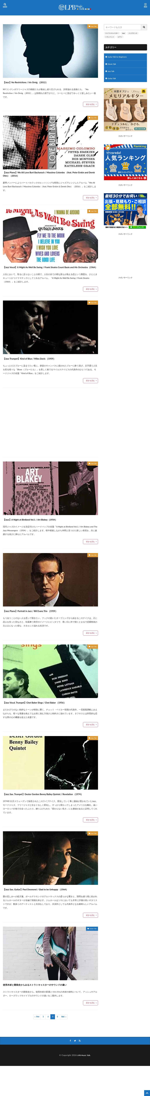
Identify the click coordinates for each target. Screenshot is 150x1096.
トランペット (109, 37)
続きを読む (90, 104)
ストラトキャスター (112, 33)
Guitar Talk (92, 953)
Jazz (123, 33)
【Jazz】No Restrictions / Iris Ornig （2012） (38, 82)
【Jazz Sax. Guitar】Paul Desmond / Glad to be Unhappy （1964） (47, 911)
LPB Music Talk (83, 1085)
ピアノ (120, 37)
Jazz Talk (93, 27)
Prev (37, 1047)
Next (62, 1047)
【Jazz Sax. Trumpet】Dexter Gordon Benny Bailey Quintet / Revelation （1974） (50, 810)
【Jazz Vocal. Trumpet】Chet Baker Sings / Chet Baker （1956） (45, 713)
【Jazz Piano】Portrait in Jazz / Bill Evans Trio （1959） (46, 619)
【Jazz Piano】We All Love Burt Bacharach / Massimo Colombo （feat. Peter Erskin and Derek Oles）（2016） (47, 176)
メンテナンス (132, 33)
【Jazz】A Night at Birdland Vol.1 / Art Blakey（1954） (46, 528)
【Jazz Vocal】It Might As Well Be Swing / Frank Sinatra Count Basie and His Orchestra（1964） (46, 272)
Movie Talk (112, 65)
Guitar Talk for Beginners (119, 57)
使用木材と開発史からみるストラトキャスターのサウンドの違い (50, 1011)
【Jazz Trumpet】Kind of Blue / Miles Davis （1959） (45, 367)
